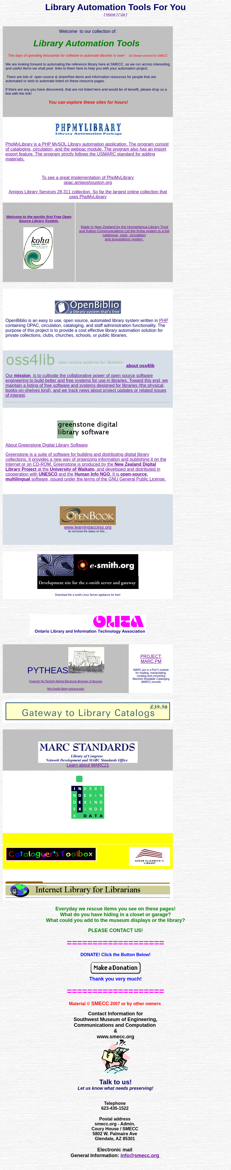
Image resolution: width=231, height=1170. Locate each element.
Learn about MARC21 (88, 763)
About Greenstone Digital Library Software (46, 445)
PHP (163, 320)
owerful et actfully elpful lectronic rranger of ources (66, 681)
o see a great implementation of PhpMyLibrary (89, 177)
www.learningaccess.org (88, 527)
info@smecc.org (140, 1155)
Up (122, 14)
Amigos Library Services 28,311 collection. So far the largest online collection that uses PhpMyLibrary (88, 194)
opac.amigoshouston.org (88, 182)
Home (111, 14)
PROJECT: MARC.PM (151, 659)
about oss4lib (140, 365)
